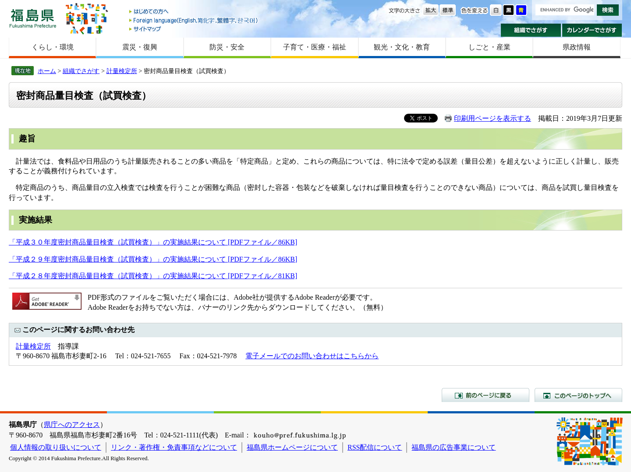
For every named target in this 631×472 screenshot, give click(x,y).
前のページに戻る (485, 395)
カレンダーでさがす (592, 30)
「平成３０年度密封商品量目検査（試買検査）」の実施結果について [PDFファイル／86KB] (153, 242)
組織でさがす (531, 30)
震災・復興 (139, 47)
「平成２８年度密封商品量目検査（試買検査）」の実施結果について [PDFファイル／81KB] (153, 276)
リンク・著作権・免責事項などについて (174, 447)
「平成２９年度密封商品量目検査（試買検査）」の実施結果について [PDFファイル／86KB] (153, 259)
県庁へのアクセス (72, 424)
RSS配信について (374, 447)
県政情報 (577, 47)
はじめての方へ (194, 12)
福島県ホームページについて (292, 447)
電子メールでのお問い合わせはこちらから (312, 356)
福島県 (33, 18)
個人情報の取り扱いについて (55, 447)
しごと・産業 (489, 47)
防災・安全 (227, 47)
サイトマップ (194, 28)
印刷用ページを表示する (492, 118)
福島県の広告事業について (453, 447)
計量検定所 (121, 70)
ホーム (47, 70)
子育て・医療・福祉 (314, 47)
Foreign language (194, 20)
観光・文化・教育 (402, 47)
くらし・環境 (53, 47)
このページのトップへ (578, 395)
